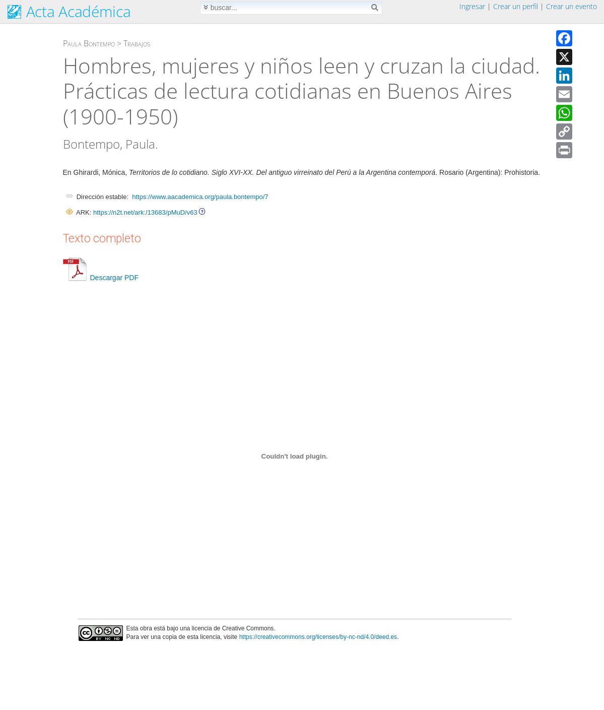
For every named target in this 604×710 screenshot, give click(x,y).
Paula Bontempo (89, 43)
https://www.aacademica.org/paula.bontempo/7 (200, 197)
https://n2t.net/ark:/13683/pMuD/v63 (145, 212)
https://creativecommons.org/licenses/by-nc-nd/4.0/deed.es (318, 636)
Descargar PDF (101, 278)
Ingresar (472, 6)
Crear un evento (571, 6)
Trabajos (136, 43)
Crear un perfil (515, 6)
